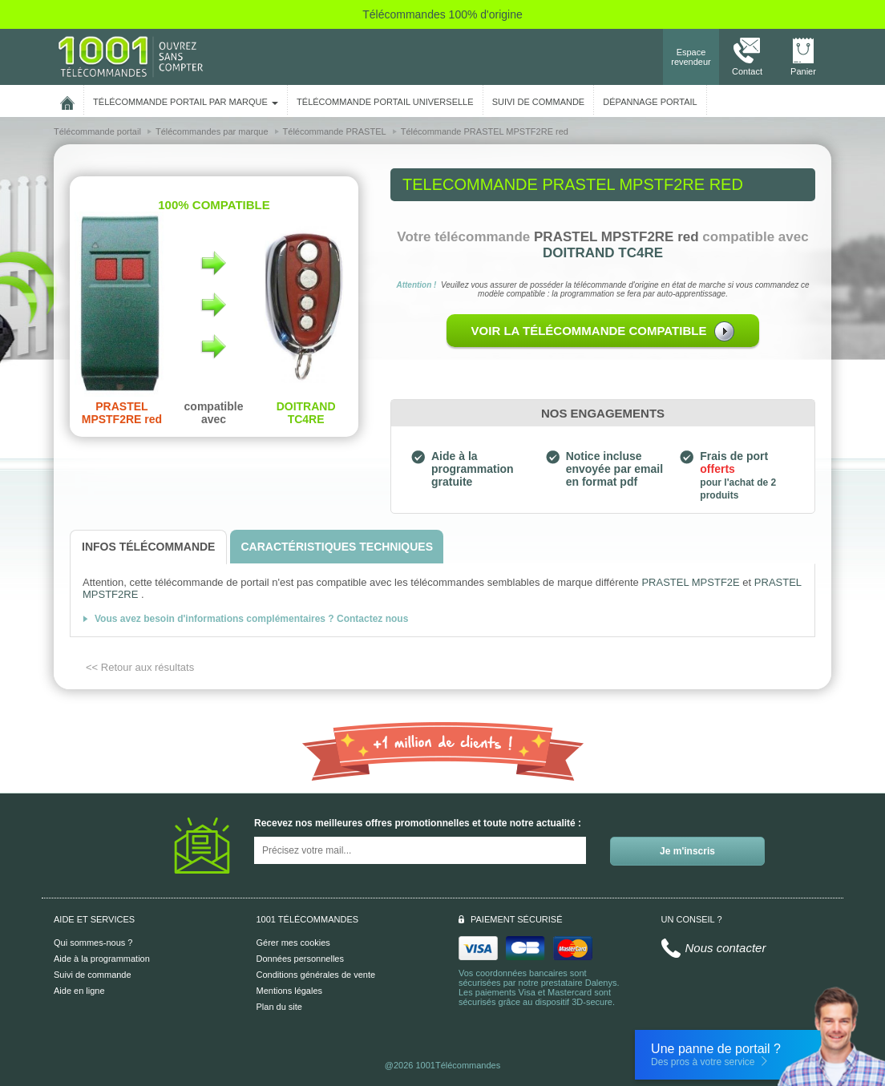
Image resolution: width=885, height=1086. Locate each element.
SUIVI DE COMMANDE (538, 102)
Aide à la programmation (102, 958)
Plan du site (279, 1006)
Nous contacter (725, 948)
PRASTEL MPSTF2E (690, 582)
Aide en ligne (79, 990)
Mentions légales (290, 990)
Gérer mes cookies (293, 942)
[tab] (148, 547)
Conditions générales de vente (316, 974)
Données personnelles (300, 958)
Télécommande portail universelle (385, 102)
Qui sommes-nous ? (93, 942)
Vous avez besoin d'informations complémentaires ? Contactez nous (251, 618)
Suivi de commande (92, 974)
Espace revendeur (691, 57)
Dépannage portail (650, 102)
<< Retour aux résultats (140, 667)
